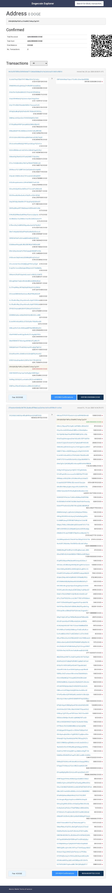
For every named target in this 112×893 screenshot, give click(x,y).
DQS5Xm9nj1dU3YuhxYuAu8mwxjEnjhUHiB (72, 650)
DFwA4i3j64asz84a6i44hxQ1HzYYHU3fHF (71, 795)
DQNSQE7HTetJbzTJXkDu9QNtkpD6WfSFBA (72, 497)
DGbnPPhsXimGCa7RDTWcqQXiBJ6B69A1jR (73, 506)
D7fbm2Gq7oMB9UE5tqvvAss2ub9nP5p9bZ (25, 225)
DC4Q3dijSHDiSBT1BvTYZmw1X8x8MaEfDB (72, 625)
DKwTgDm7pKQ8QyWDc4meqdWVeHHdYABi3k (74, 463)
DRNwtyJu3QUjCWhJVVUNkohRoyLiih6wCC (72, 478)
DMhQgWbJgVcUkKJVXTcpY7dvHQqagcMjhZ (73, 848)
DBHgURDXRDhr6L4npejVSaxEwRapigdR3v (72, 516)
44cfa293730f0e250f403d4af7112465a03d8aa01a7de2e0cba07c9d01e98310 (35, 72)
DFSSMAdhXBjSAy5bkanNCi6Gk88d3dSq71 (72, 581)
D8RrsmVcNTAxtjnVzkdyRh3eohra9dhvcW (72, 690)
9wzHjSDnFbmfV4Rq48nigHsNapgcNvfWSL (72, 747)
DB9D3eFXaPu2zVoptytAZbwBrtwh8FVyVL (24, 238)
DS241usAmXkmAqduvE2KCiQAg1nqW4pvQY (73, 590)
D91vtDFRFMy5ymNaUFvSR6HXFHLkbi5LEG (72, 686)
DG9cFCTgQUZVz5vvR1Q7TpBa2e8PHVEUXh (73, 443)
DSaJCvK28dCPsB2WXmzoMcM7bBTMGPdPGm (74, 787)
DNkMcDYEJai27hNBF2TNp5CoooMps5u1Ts (73, 533)
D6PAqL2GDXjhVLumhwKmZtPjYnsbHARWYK (25, 379)
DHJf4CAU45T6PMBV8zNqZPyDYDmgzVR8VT (73, 646)
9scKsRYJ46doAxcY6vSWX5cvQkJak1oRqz (72, 544)
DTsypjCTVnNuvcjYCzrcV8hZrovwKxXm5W (72, 766)
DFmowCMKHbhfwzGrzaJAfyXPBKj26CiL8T (24, 294)
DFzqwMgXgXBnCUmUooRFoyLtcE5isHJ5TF (73, 772)
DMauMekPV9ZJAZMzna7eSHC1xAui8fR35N (25, 131)
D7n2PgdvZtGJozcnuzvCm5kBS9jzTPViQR (72, 474)
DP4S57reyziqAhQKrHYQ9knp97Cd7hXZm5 (24, 309)
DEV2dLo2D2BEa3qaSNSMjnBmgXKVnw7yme (73, 565)
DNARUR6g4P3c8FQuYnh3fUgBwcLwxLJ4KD (73, 550)
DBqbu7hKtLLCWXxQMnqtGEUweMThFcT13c (73, 525)
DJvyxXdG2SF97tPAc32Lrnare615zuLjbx (71, 482)
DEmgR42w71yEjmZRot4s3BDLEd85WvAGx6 (24, 281)
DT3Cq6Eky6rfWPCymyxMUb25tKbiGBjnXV (24, 124)
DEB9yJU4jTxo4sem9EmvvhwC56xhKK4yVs (72, 674)
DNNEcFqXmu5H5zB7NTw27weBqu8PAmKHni (73, 783)
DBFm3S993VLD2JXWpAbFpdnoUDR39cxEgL (73, 529)
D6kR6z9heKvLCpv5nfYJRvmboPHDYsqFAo (72, 831)
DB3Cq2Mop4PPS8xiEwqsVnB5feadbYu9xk (24, 208)
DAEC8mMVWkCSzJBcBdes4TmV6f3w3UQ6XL (73, 835)
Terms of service (26, 889)
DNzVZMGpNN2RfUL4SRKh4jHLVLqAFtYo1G (72, 569)
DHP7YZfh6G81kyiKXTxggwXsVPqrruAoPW (72, 602)
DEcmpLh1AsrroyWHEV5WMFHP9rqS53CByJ (73, 699)
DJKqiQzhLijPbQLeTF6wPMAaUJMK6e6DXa (73, 808)
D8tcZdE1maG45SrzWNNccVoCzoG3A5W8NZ (73, 791)
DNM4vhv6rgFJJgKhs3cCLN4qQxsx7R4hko (72, 512)
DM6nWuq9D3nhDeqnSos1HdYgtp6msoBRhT (73, 447)
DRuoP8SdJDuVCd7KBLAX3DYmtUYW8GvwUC (73, 638)
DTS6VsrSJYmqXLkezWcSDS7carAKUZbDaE (73, 812)
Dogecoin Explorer (43, 3)
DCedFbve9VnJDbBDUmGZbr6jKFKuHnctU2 (25, 354)
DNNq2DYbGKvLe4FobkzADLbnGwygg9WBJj (73, 762)
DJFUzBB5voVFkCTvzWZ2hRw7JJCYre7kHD (72, 634)
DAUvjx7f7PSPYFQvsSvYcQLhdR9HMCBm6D (73, 415)
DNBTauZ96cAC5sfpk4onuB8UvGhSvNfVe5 (24, 386)
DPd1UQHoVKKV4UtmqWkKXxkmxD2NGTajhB (25, 137)
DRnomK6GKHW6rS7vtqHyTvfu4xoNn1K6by (72, 722)
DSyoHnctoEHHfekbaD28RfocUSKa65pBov (72, 430)
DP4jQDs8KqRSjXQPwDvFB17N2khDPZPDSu (25, 111)
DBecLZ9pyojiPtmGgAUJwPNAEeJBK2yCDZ (73, 426)
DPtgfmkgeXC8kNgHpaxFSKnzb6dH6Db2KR (73, 705)
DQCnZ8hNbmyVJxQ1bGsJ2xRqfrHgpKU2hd (25, 150)
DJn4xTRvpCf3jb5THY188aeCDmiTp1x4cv (24, 79)
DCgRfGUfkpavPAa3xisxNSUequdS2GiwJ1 (72, 561)
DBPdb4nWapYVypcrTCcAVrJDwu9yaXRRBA (73, 79)
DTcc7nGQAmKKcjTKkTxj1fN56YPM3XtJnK (25, 163)
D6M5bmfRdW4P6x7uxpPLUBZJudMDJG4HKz (73, 755)
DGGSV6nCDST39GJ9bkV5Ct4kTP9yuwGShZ (73, 709)
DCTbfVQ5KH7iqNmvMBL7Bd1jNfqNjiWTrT (72, 864)
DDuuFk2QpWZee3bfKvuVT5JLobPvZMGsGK (25, 189)
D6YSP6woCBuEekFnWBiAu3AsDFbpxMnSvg (73, 606)
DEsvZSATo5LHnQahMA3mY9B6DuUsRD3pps (73, 554)
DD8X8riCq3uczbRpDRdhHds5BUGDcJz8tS (25, 315)
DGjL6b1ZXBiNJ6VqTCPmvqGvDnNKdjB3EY (25, 176)
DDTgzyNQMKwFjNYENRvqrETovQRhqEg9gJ (72, 839)
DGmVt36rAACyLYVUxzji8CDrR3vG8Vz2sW (72, 678)
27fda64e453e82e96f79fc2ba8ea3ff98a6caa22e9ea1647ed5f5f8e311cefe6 (35, 408)
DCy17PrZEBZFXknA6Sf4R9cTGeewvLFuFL (24, 105)
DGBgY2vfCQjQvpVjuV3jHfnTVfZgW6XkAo (72, 470)
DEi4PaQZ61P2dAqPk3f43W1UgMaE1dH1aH (72, 661)
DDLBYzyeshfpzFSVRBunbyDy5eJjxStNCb (72, 621)
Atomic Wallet (14, 889)
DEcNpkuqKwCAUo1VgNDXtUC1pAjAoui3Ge (72, 734)
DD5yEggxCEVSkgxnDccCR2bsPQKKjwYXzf (72, 730)
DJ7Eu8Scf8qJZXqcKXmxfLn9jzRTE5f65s (24, 300)
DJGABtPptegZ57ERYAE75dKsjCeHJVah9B (72, 520)
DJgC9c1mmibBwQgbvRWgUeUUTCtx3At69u (25, 268)
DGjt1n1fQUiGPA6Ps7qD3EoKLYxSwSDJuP (72, 594)
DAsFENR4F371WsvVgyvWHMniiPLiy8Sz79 (24, 341)
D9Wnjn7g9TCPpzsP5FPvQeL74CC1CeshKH (72, 713)
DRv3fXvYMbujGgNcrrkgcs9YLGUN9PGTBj (72, 487)
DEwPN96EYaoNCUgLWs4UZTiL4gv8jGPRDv (25, 334)
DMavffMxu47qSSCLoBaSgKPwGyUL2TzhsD (72, 827)
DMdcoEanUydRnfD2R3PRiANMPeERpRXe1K (73, 642)
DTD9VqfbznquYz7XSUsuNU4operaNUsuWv (73, 856)
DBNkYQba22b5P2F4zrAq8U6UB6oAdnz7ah (72, 491)
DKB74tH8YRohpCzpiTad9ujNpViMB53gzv (24, 373)
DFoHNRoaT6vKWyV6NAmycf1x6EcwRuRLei (72, 630)
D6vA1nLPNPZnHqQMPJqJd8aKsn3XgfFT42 (73, 751)
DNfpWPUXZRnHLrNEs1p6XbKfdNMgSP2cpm (73, 816)
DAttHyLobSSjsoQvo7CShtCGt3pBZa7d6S (23, 118)
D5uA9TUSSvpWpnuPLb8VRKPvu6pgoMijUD (73, 573)
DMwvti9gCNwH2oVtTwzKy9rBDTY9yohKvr (24, 157)
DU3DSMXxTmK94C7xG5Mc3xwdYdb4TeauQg (73, 501)
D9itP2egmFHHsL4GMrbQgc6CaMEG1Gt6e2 (72, 779)
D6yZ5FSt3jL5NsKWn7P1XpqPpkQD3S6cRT (24, 202)
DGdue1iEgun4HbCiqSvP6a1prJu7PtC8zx (72, 852)
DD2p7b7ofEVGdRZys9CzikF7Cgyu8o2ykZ (72, 665)
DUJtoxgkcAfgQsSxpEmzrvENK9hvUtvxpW (72, 799)
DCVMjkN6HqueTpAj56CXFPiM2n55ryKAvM (72, 844)
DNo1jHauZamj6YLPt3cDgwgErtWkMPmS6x (25, 251)
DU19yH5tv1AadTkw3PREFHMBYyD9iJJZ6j (72, 434)
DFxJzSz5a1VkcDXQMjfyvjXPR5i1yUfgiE (23, 264)
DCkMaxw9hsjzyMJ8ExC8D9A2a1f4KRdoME (24, 244)
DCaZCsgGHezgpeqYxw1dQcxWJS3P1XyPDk (73, 439)
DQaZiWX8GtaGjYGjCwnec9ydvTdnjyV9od (24, 99)
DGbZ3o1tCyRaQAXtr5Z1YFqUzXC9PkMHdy (24, 92)
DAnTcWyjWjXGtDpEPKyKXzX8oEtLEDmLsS (24, 232)
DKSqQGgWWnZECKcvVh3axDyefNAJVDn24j (73, 804)
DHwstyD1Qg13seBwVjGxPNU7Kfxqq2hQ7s (72, 738)
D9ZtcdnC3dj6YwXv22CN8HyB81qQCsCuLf (24, 257)
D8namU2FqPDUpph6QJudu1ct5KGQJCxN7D (25, 274)
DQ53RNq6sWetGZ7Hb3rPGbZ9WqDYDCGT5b (73, 539)
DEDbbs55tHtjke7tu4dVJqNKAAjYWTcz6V (72, 718)
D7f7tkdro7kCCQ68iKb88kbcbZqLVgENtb (71, 726)
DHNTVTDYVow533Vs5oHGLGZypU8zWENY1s (73, 459)
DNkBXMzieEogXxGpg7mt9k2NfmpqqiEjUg (24, 86)
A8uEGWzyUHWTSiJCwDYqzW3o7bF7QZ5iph (73, 657)
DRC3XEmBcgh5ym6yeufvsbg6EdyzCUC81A (72, 586)
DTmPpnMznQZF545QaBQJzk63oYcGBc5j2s (73, 694)
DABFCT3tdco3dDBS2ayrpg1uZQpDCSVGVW (73, 451)
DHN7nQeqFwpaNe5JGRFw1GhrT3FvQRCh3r (25, 360)
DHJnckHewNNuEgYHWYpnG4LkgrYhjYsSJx (25, 144)
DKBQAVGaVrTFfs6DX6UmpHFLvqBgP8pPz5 (25, 347)
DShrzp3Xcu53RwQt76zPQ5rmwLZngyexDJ (72, 611)
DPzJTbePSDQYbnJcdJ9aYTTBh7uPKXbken (73, 598)
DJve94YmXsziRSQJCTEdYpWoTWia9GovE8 (25, 321)
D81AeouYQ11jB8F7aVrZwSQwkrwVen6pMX (25, 170)
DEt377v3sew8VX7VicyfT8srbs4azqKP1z (71, 823)
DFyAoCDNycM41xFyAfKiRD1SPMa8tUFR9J (72, 577)
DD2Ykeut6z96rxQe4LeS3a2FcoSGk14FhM (24, 195)
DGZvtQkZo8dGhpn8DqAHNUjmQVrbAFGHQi (25, 415)
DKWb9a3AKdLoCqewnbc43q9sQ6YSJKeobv (73, 682)
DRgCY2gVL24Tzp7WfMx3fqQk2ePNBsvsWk (72, 617)
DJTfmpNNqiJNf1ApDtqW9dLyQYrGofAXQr (24, 287)
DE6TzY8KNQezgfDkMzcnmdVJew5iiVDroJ (72, 743)
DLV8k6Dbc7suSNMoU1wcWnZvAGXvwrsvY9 (25, 219)
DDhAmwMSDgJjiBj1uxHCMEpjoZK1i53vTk (72, 860)
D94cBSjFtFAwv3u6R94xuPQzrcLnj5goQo (24, 215)
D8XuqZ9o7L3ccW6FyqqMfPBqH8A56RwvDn (25, 328)
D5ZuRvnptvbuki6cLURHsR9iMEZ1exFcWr (24, 182)
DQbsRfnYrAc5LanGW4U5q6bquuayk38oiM (72, 669)
